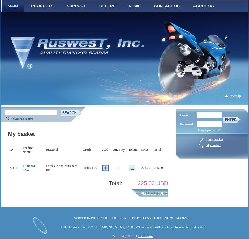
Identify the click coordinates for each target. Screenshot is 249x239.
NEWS (135, 5)
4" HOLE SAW (29, 168)
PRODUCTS (42, 5)
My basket (213, 145)
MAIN (13, 5)
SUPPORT (76, 5)
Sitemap (235, 96)
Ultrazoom (145, 236)
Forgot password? (209, 130)
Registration (214, 139)
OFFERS (107, 5)
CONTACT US (167, 5)
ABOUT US (203, 5)
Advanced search (21, 119)
